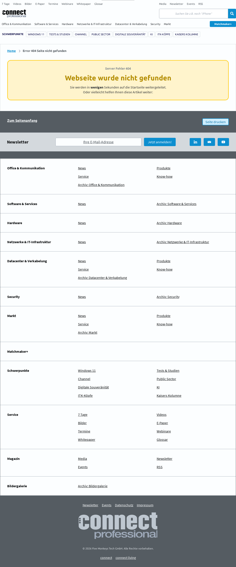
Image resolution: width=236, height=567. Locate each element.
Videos (17, 3)
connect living (126, 558)
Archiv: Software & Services (176, 204)
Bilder (28, 3)
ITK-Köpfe (164, 34)
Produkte (163, 168)
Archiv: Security (168, 296)
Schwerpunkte (12, 34)
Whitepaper (84, 3)
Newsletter (176, 3)
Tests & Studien (59, 34)
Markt (167, 24)
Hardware (67, 24)
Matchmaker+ (223, 24)
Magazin (13, 458)
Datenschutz (124, 505)
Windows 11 (36, 34)
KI (151, 34)
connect (106, 558)
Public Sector (101, 34)
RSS (200, 3)
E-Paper (40, 3)
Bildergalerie (17, 486)
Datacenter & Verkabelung (131, 24)
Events (191, 3)
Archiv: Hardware (169, 223)
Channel (81, 34)
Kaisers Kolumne (186, 34)
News (82, 168)
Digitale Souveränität (130, 34)
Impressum (145, 505)
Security (155, 24)
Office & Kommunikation (16, 24)
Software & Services (46, 24)
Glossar (98, 3)
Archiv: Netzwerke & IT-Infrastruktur (183, 242)
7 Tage (6, 3)
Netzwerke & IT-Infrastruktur (94, 24)
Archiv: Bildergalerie (93, 486)
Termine (53, 3)
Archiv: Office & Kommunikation (101, 185)
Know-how (164, 176)
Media (162, 3)
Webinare (67, 3)
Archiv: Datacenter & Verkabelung (102, 277)
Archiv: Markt (87, 332)
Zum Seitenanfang (22, 120)
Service (83, 176)
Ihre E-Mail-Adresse (98, 142)
